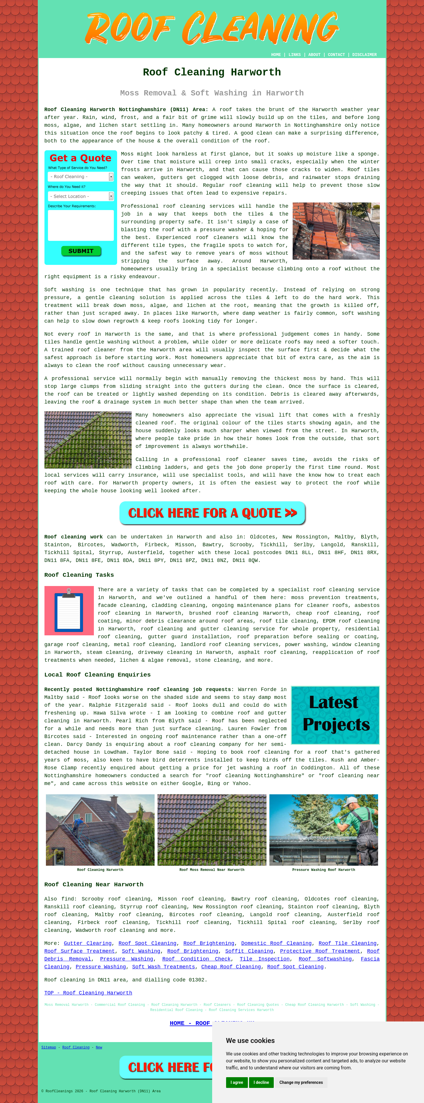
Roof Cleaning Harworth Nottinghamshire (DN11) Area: (126, 110)
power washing (305, 645)
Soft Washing (141, 951)
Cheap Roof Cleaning (231, 967)
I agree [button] (237, 1082)
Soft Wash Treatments (163, 967)
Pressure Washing (126, 959)
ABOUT (314, 55)
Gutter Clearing (88, 943)
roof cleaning (124, 930)
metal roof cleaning (144, 645)
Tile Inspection (265, 959)
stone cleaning (217, 660)
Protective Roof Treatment (320, 951)
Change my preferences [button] (301, 1082)
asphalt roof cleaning (271, 652)
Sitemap (49, 1048)
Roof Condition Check (196, 959)
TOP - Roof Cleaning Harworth (88, 993)
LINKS (295, 55)
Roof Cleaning (76, 1048)
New (99, 1048)
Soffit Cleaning (249, 951)
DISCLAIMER (364, 55)
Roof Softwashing (325, 959)
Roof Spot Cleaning (147, 943)
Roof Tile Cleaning (348, 943)
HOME (276, 55)
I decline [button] (261, 1082)
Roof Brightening (208, 943)
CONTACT (336, 55)
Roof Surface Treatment (79, 951)
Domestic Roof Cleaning (276, 943)
